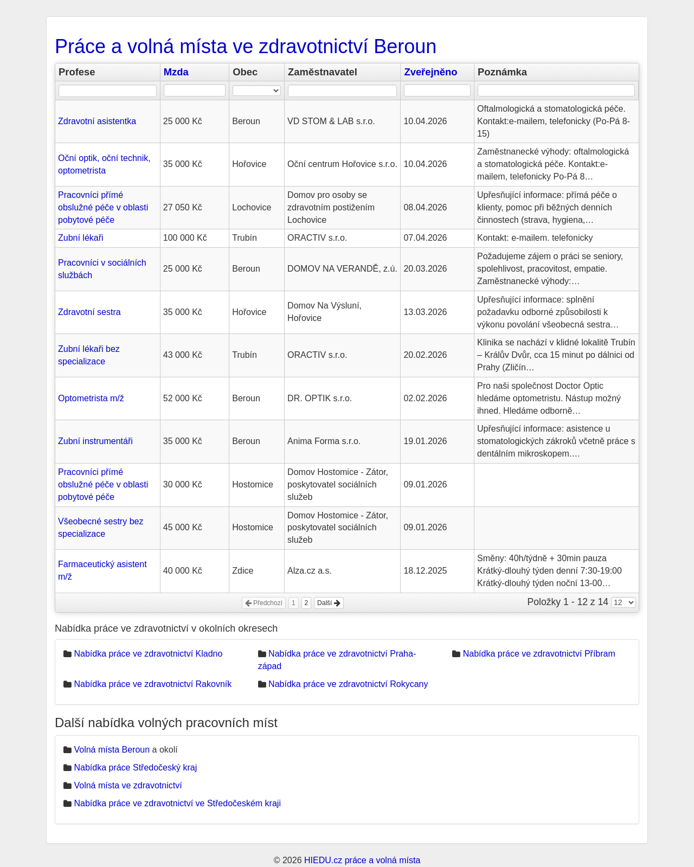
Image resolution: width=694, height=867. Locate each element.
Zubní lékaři (81, 237)
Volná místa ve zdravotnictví (128, 785)
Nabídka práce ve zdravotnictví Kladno (148, 653)
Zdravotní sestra (89, 312)
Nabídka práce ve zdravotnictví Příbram (539, 653)
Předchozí (263, 603)
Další (328, 603)
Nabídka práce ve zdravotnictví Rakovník (153, 684)
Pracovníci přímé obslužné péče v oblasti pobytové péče (103, 207)
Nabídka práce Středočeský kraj (135, 767)
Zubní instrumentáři (95, 441)
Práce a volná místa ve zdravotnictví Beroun (245, 46)
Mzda (176, 72)
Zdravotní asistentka (97, 121)
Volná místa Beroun (112, 749)
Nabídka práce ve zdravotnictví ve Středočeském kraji (177, 803)
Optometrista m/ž (91, 398)
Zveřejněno (430, 72)
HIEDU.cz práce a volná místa (362, 860)
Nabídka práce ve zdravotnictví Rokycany (348, 684)
